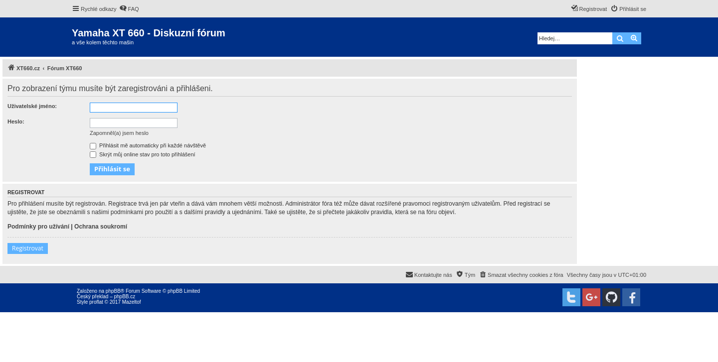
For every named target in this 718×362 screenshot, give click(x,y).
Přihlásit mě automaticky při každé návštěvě (148, 145)
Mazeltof (131, 302)
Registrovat (27, 248)
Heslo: (15, 121)
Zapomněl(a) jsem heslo (119, 133)
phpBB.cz (124, 296)
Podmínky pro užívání (38, 226)
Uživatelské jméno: (32, 106)
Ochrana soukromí (100, 226)
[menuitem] (129, 9)
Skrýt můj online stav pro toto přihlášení (142, 154)
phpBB (113, 291)
